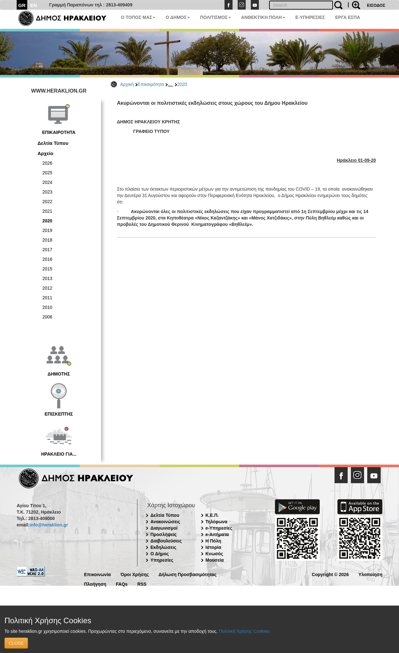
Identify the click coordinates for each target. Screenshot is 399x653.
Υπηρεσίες (161, 560)
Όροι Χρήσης (135, 574)
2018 (47, 240)
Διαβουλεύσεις (166, 540)
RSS (142, 584)
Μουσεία (215, 560)
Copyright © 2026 (330, 574)
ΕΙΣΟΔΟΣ (376, 5)
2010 (47, 307)
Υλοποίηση (370, 574)
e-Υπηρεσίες (219, 528)
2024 (47, 182)
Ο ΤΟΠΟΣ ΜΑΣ (138, 17)
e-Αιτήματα (217, 534)
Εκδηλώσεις (163, 547)
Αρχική (127, 84)
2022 (47, 201)
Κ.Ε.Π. (212, 515)
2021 (47, 211)
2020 (182, 84)
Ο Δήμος (159, 553)
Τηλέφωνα (216, 521)
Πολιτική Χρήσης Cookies (244, 631)
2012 (47, 288)
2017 (47, 249)
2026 (47, 163)
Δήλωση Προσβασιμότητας (187, 574)
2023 (47, 191)
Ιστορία (213, 547)
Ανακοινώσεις (165, 521)
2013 (47, 278)
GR (22, 5)
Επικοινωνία (97, 574)
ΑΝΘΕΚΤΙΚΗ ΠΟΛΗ (263, 17)
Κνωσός (214, 553)
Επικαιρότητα (151, 84)
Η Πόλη (213, 540)
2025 (47, 172)
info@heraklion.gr (49, 524)
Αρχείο (45, 153)
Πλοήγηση (95, 584)
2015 (47, 268)
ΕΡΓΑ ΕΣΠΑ (347, 17)
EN (33, 5)
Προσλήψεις (163, 534)
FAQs (122, 584)
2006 (47, 316)
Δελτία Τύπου (53, 143)
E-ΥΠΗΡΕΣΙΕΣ (310, 17)
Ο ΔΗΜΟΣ (178, 17)
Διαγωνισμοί (163, 528)
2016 (47, 259)
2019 (47, 230)
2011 (47, 297)
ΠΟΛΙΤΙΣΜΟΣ (215, 17)
